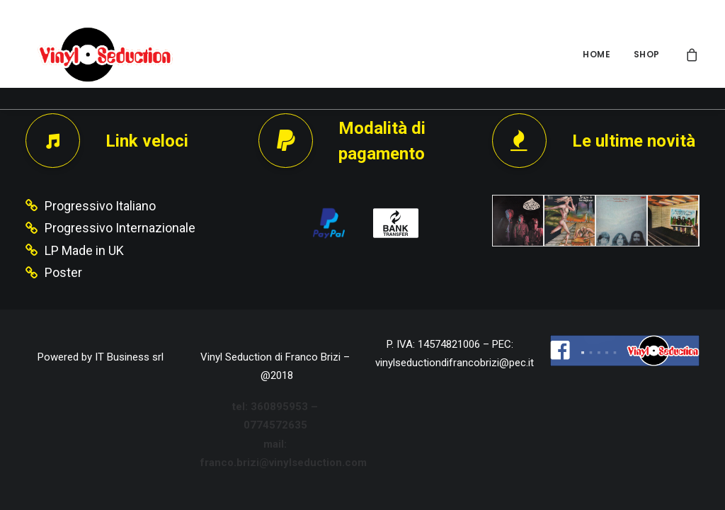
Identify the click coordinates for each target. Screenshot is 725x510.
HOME (596, 54)
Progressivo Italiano (100, 205)
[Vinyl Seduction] (97, 54)
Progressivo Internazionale (120, 227)
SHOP (647, 54)
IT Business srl (129, 357)
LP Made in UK (84, 250)
